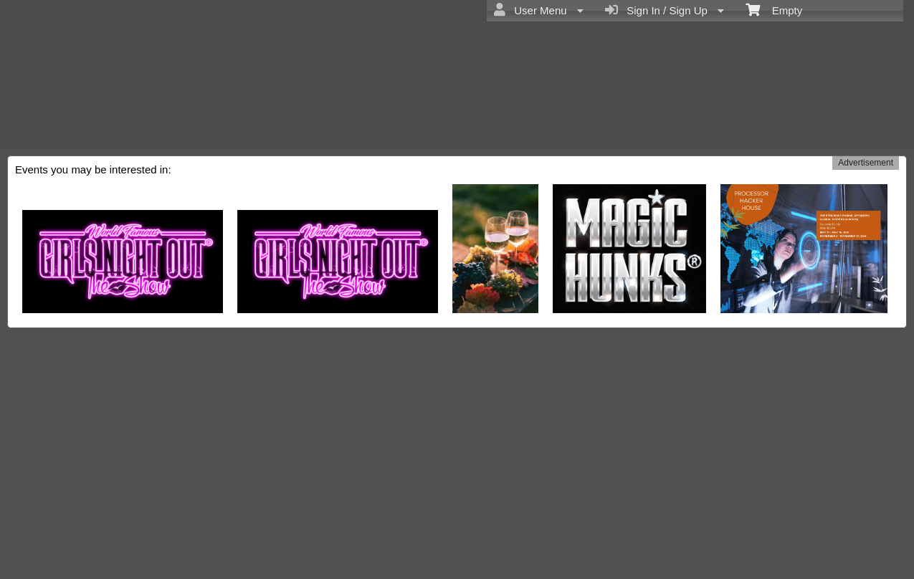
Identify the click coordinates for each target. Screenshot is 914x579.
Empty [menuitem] (774, 9)
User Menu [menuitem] (539, 10)
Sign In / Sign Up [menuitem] (664, 10)
